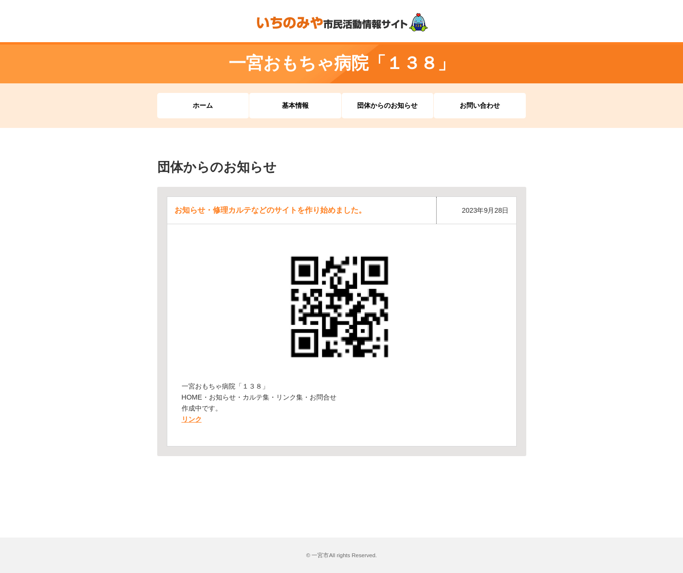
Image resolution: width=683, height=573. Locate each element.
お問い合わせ (480, 105)
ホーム (203, 105)
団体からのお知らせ (387, 105)
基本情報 (295, 105)
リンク (192, 419)
